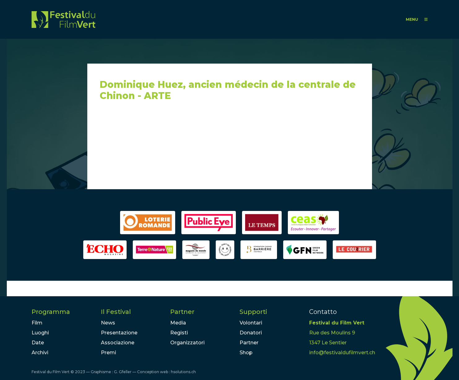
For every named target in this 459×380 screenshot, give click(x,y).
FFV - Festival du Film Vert (63, 19)
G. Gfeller (123, 371)
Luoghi (40, 333)
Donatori (251, 333)
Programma (51, 311)
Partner (182, 311)
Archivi (40, 352)
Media (178, 323)
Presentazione (119, 333)
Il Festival (116, 311)
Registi (179, 333)
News (108, 323)
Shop (246, 352)
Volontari (251, 323)
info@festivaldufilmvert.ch (342, 352)
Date (38, 343)
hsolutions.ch (183, 371)
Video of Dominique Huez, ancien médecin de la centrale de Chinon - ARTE (155, 148)
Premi (108, 352)
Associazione (117, 343)
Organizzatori (187, 343)
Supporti (253, 311)
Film (37, 323)
